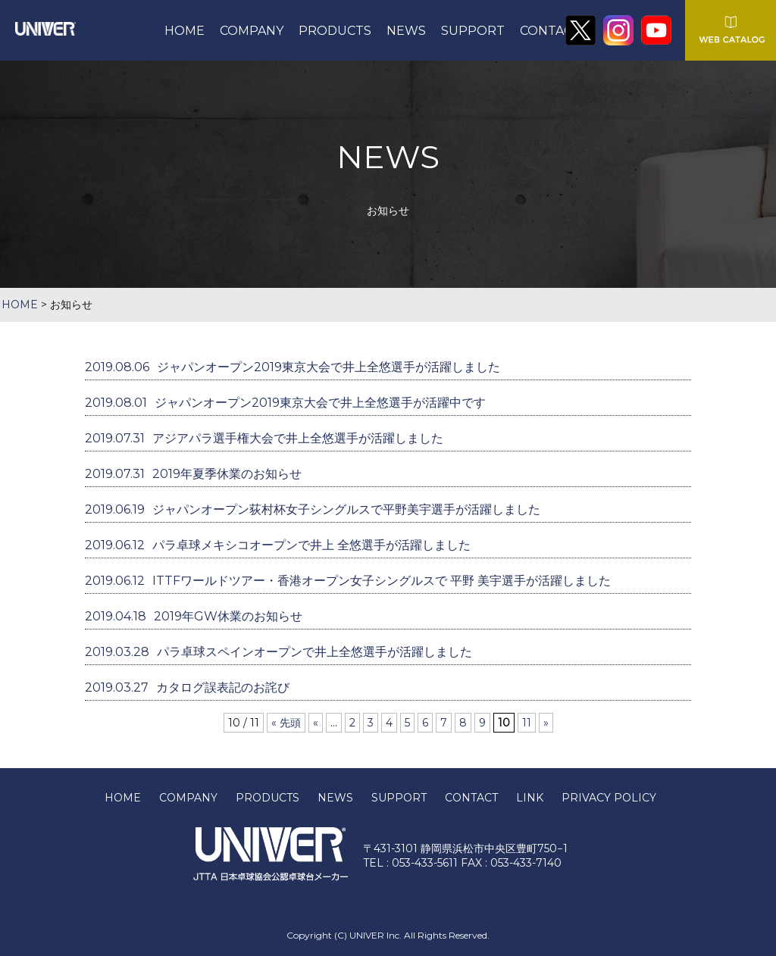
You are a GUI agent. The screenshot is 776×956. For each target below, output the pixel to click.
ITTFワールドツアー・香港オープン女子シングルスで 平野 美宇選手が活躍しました (348, 580)
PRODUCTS (335, 30)
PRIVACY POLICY (609, 797)
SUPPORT (473, 30)
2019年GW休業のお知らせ (193, 616)
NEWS (406, 30)
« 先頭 (286, 722)
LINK (529, 797)
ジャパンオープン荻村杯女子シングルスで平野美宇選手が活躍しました (312, 509)
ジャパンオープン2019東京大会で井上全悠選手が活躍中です (285, 402)
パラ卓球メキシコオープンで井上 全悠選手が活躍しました (278, 545)
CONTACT (550, 30)
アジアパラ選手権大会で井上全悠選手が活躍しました (264, 438)
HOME (184, 30)
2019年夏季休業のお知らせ (193, 474)
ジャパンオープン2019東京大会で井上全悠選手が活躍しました (292, 367)
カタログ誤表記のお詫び (187, 687)
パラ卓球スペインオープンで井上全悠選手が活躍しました (278, 652)
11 (526, 722)
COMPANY (251, 30)
